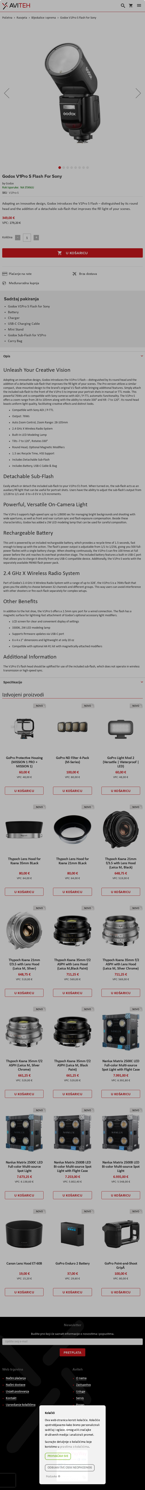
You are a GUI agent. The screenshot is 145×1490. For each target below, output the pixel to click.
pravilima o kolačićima (74, 1447)
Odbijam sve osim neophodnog (70, 1467)
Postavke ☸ (53, 1476)
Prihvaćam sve (58, 1456)
